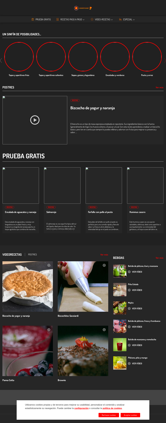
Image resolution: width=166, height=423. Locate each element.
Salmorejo (51, 212)
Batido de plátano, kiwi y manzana (143, 266)
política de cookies (112, 408)
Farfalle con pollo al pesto (100, 212)
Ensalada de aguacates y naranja (20, 212)
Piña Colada (133, 284)
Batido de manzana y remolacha (142, 339)
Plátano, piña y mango (137, 357)
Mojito (131, 302)
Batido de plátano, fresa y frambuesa (144, 321)
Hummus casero (137, 212)
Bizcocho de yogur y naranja (92, 107)
